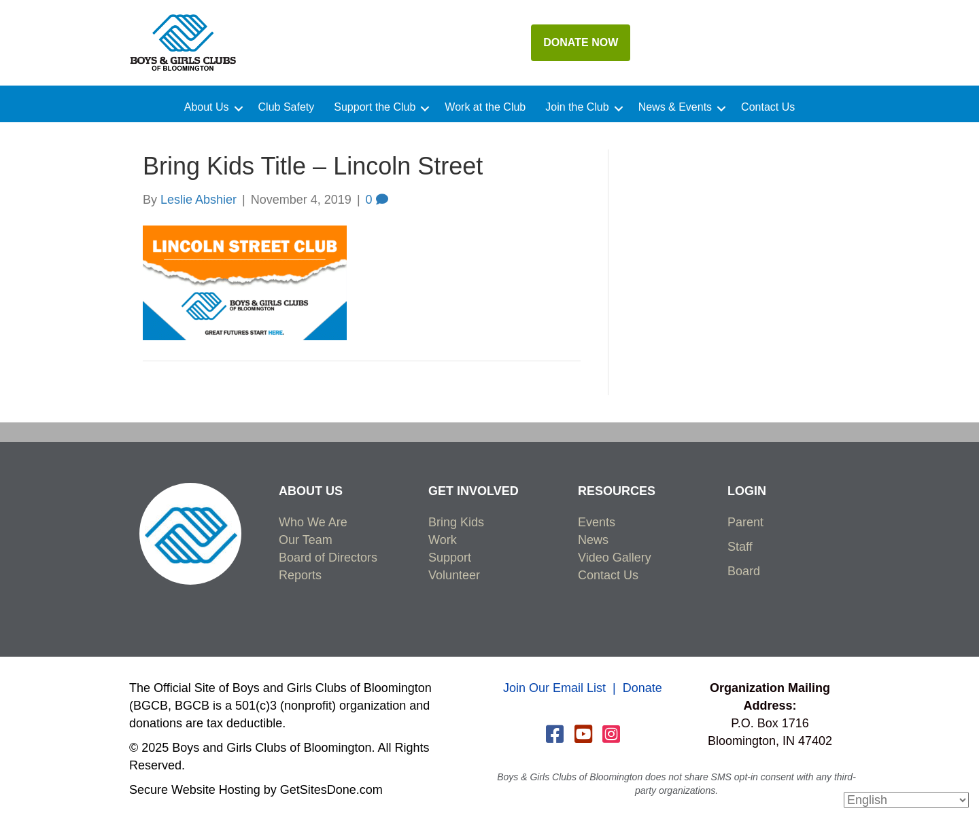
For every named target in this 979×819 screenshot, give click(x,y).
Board (743, 571)
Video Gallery (614, 557)
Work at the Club (485, 107)
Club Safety (286, 107)
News (593, 540)
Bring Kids (456, 522)
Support (449, 557)
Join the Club (576, 107)
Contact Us (768, 107)
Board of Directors (328, 557)
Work (442, 540)
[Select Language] (906, 800)
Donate (642, 688)
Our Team (305, 540)
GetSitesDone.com (331, 790)
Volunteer (454, 575)
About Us (206, 107)
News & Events (675, 107)
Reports (300, 575)
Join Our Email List (554, 688)
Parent (745, 522)
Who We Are (313, 522)
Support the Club (374, 107)
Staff (740, 546)
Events (596, 522)
